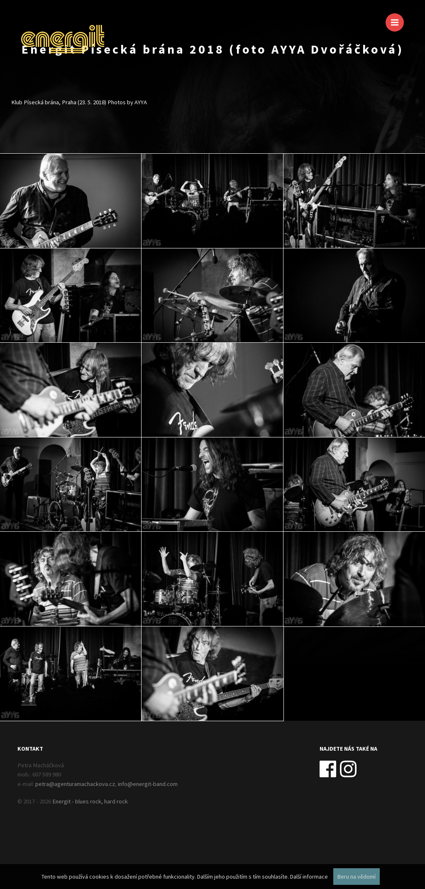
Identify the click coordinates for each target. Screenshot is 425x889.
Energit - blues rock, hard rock (90, 801)
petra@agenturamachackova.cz (75, 784)
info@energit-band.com (148, 784)
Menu (397, 18)
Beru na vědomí (356, 876)
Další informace (309, 876)
